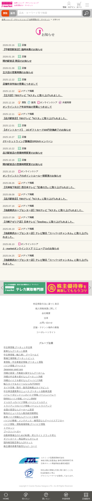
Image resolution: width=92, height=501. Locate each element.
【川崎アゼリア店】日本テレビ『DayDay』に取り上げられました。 (39, 221)
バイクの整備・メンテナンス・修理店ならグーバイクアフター (34, 420)
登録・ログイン (69, 7)
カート (79, 7)
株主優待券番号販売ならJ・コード (20, 446)
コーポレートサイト (46, 332)
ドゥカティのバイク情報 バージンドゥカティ (25, 402)
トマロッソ (9, 428)
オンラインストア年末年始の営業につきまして (27, 107)
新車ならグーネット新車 (15, 351)
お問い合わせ (46, 322)
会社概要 (46, 313)
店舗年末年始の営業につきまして (20, 84)
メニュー (87, 5)
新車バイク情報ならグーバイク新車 (21, 417)
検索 (86, 13)
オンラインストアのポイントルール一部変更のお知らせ (32, 175)
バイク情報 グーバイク (15, 365)
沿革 (46, 318)
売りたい (26, 499)
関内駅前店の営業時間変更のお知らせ (22, 164)
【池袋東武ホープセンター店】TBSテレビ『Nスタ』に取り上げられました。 (43, 210)
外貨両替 (66, 499)
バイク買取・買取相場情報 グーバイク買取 (24, 424)
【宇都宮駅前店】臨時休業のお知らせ (22, 49)
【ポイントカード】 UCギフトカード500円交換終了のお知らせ (37, 130)
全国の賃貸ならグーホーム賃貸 (19, 409)
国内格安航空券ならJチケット (18, 442)
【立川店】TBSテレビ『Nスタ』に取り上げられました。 (33, 95)
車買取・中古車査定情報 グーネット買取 (23, 362)
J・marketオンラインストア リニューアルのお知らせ (31, 248)
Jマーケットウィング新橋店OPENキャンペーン (28, 141)
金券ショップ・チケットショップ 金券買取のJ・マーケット (26, 19)
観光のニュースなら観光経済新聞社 (21, 413)
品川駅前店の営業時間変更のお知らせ (22, 153)
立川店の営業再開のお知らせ (18, 72)
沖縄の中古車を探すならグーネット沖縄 (23, 376)
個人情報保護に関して (46, 308)
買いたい (46, 499)
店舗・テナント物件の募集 (46, 327)
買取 (5, 13)
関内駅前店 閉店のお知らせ (17, 61)
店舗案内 (86, 499)
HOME (6, 499)
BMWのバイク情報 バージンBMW (20, 398)
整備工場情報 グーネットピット (19, 358)
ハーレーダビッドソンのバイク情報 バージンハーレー (30, 395)
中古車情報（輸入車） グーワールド (21, 354)
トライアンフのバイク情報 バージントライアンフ (28, 406)
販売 (12, 13)
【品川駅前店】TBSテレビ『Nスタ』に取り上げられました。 (35, 118)
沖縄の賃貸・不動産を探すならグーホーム (24, 373)
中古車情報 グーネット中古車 (18, 347)
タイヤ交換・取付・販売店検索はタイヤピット (26, 387)
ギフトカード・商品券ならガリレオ (21, 439)
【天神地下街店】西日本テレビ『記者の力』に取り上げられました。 (39, 187)
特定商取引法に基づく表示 (46, 304)
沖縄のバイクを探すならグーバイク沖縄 (23, 380)
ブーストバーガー (12, 431)
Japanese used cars (13, 369)
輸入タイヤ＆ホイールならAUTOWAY (22, 384)
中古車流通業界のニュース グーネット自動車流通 (28, 391)
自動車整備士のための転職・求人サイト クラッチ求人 (30, 435)
